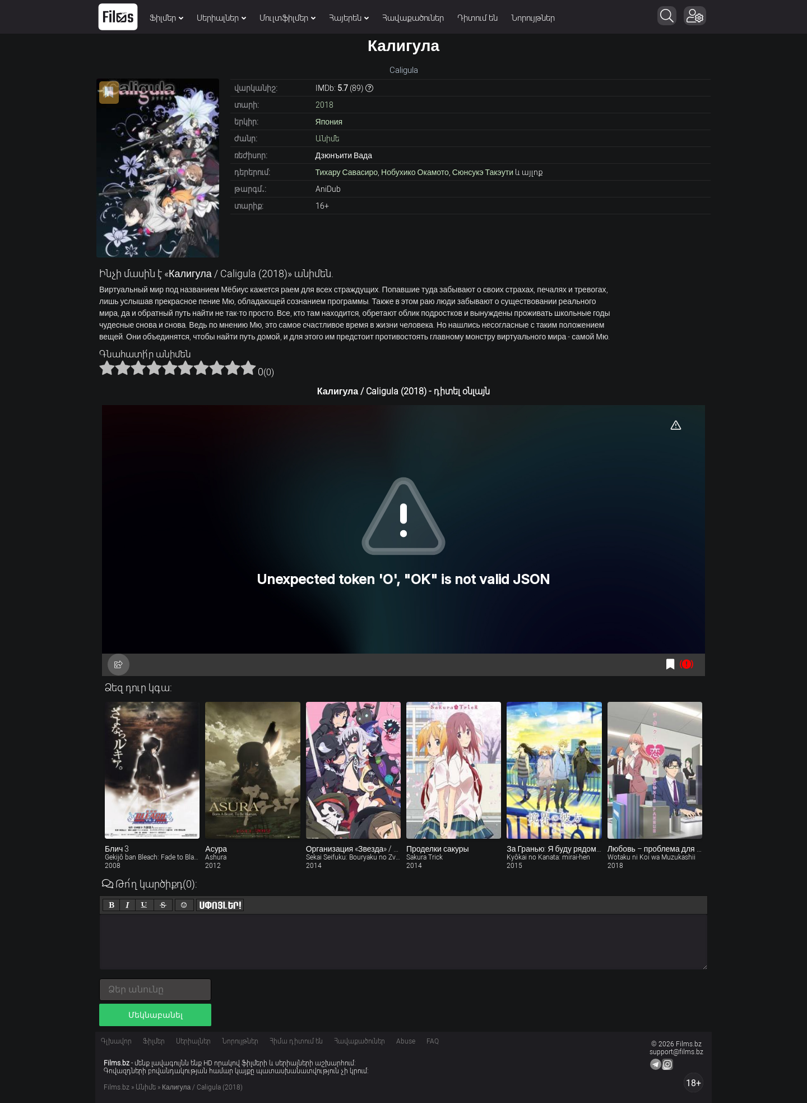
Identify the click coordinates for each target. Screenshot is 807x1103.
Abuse (405, 1041)
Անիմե (327, 138)
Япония (329, 121)
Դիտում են (477, 18)
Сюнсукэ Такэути (482, 172)
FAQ (432, 1041)
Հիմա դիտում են (296, 1041)
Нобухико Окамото (415, 172)
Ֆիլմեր (166, 18)
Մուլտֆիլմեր (287, 18)
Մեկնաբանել (155, 1014)
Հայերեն (349, 18)
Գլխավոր (116, 1041)
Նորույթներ (533, 18)
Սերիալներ (221, 18)
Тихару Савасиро (347, 172)
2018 (324, 104)
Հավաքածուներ (413, 18)
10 (248, 367)
